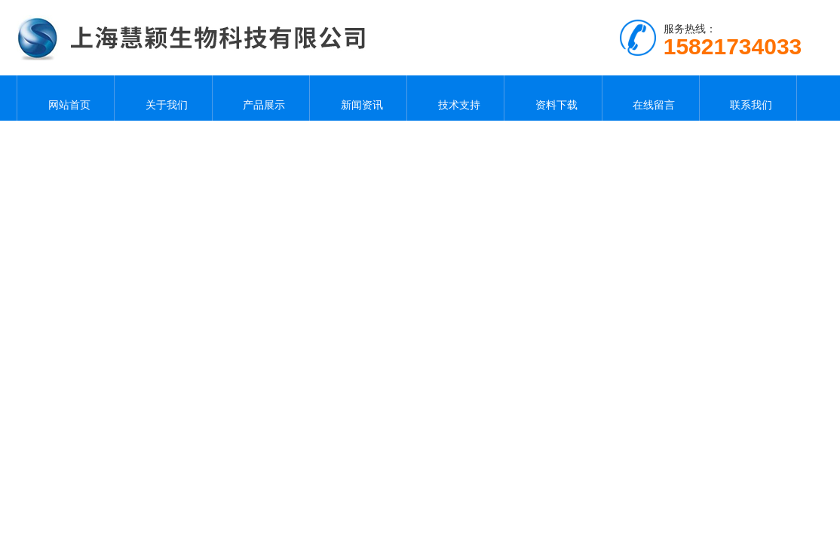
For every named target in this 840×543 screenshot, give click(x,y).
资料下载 (553, 98)
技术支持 (455, 98)
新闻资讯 (358, 98)
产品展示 (261, 98)
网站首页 (65, 98)
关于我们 (164, 98)
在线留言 (651, 98)
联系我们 (748, 98)
